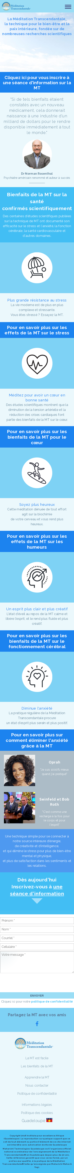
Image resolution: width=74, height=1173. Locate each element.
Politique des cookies (37, 1113)
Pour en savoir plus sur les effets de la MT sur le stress (37, 330)
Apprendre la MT (37, 1077)
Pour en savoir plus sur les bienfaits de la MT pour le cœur (37, 437)
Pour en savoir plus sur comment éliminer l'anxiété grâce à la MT (37, 740)
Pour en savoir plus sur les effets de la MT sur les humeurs (37, 541)
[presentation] (30, 982)
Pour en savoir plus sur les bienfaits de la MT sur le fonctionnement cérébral (37, 641)
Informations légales (37, 1105)
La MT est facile (36, 1058)
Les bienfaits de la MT (37, 1066)
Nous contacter (36, 1085)
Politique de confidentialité (37, 1094)
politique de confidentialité (52, 1001)
